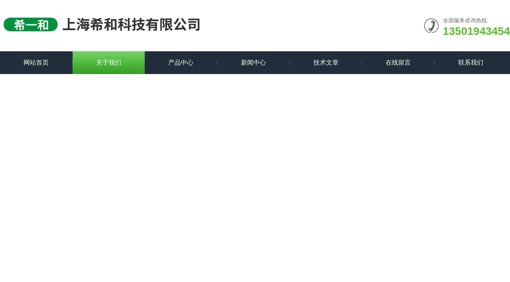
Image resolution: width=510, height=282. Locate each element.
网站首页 (36, 62)
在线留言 (398, 62)
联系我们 (470, 62)
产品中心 (180, 62)
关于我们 (108, 62)
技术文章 (326, 62)
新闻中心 (253, 62)
